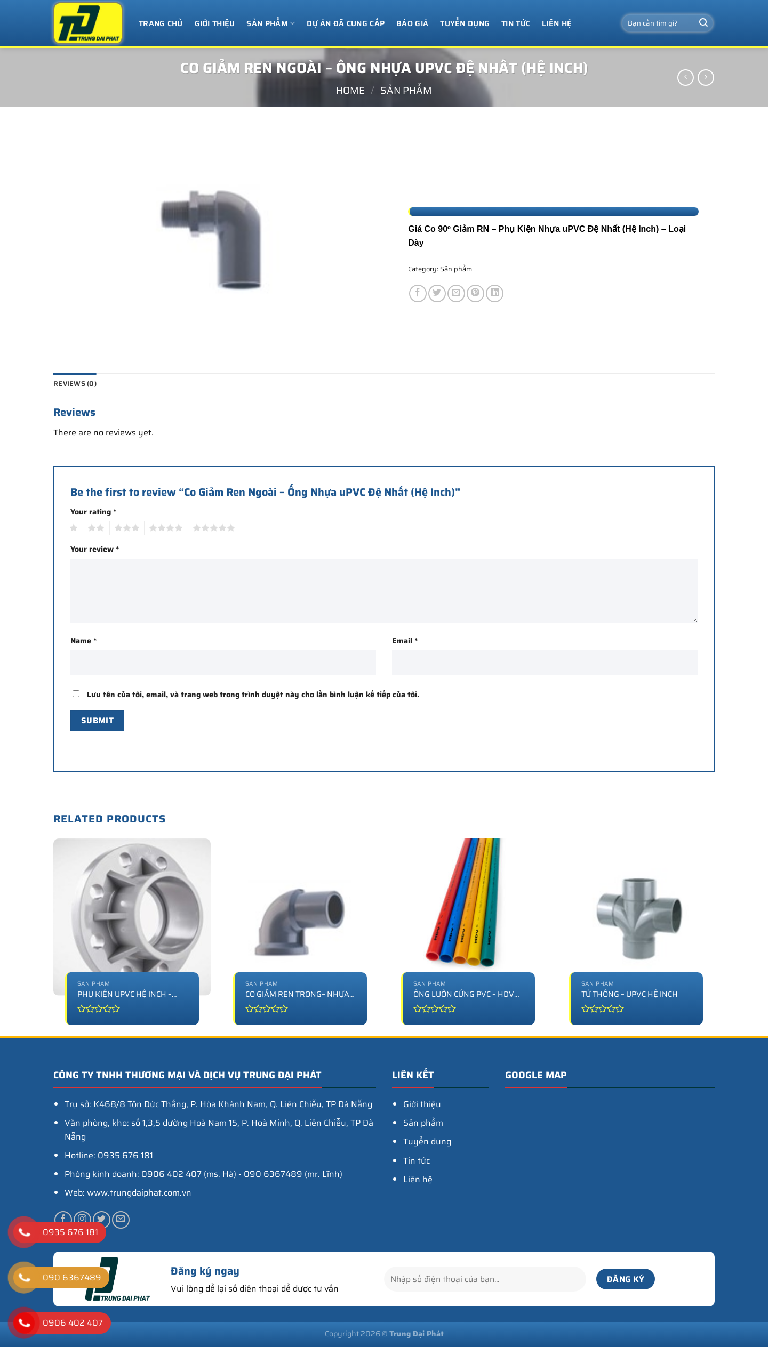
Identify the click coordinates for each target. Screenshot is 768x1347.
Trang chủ (161, 23)
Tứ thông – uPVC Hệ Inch (629, 994)
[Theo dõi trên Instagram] (82, 1220)
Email (405, 641)
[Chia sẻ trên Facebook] (418, 293)
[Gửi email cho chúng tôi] (121, 1220)
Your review (94, 549)
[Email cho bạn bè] (456, 293)
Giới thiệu (215, 23)
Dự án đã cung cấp (346, 23)
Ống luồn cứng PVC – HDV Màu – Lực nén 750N (463, 994)
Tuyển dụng (465, 23)
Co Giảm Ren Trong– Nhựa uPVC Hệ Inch (297, 994)
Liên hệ (557, 23)
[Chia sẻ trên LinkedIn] (494, 293)
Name (83, 641)
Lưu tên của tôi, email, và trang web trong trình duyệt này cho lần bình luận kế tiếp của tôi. (253, 694)
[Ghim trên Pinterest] (475, 293)
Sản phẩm (270, 23)
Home (350, 90)
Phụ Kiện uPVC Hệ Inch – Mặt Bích (124, 994)
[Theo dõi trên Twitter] (101, 1220)
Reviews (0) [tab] (75, 383)
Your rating (93, 512)
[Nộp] (703, 23)
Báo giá (412, 23)
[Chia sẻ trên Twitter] (437, 293)
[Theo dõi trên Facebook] (63, 1220)
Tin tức (515, 23)
